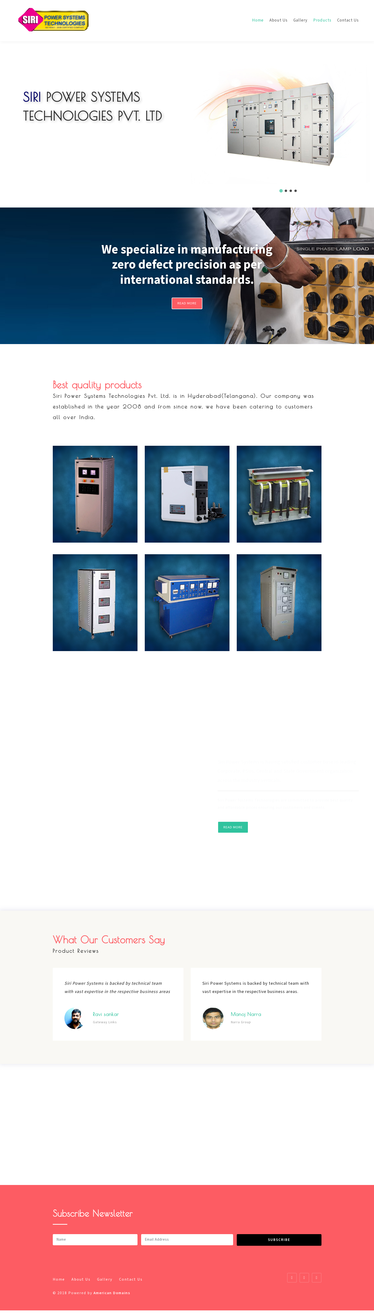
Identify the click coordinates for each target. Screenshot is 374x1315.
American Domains (113, 1297)
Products (322, 20)
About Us (278, 20)
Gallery (300, 20)
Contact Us (348, 20)
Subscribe (279, 1244)
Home (258, 20)
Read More (187, 305)
